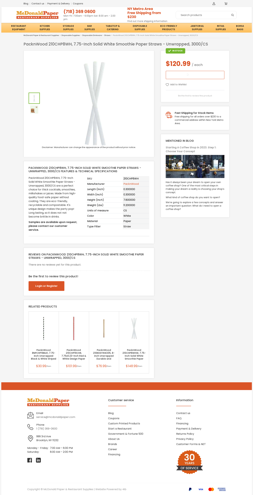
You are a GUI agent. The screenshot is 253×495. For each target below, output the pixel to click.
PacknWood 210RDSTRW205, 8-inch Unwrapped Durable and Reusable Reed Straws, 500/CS (104, 356)
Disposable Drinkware (92, 35)
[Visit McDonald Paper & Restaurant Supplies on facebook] (29, 460)
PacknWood (131, 184)
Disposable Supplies (70, 35)
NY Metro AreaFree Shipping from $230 (144, 12)
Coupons (78, 3)
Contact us (37, 3)
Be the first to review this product (195, 95)
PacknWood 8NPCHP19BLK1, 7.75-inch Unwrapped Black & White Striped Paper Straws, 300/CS (43, 356)
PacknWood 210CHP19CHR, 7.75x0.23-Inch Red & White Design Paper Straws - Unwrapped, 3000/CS (73, 356)
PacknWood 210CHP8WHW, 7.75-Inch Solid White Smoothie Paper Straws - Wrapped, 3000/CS (134, 356)
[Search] (206, 15)
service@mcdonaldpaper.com (55, 417)
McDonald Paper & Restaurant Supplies (41, 35)
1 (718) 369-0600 (46, 429)
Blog (26, 3)
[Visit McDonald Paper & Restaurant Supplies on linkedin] (38, 460)
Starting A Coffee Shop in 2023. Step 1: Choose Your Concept (191, 149)
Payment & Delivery (58, 3)
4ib (124, 489)
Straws (107, 35)
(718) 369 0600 (79, 12)
